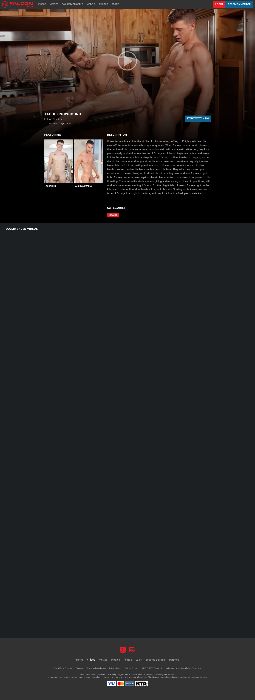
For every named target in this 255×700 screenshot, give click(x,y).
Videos (42, 4)
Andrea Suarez (83, 186)
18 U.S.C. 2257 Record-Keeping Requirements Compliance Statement (171, 668)
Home (79, 659)
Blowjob (113, 214)
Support (79, 668)
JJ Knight (51, 186)
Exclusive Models (72, 4)
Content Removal (199, 677)
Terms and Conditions (96, 668)
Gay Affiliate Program (63, 668)
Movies (54, 4)
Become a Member (239, 4)
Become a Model (156, 659)
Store (115, 4)
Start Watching (197, 118)
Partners (174, 659)
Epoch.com (63, 677)
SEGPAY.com (153, 677)
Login (219, 4)
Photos (103, 4)
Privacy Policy (115, 668)
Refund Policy (131, 668)
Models (91, 4)
